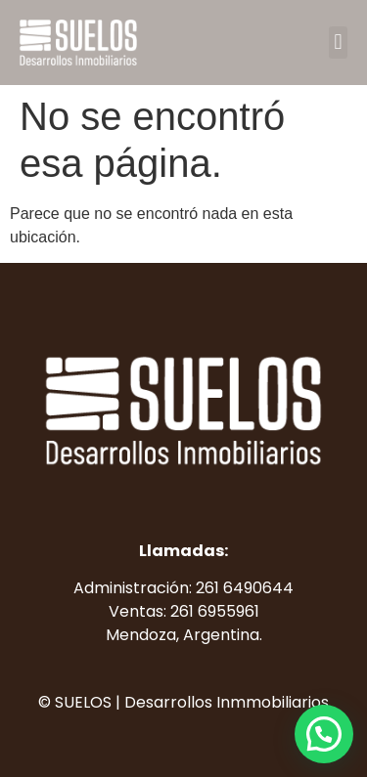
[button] (338, 42)
